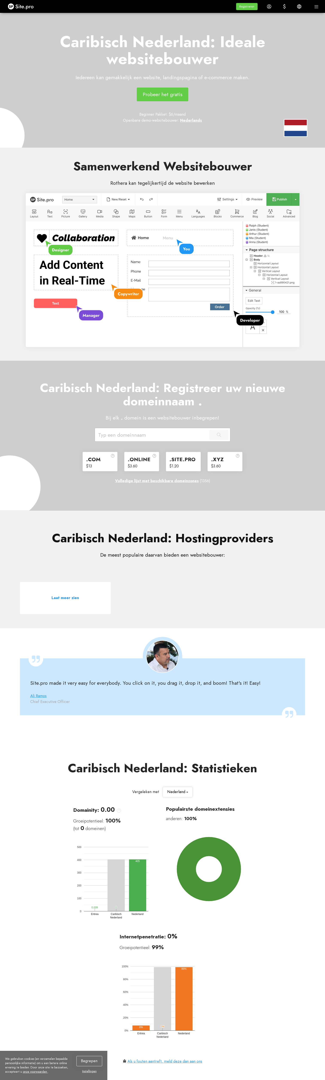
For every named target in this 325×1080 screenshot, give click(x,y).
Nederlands (191, 120)
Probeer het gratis (162, 94)
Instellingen (89, 1071)
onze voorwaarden (35, 1071)
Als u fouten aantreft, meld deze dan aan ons (165, 1061)
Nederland (177, 792)
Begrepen (89, 1061)
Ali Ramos (38, 696)
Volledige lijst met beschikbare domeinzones (157, 481)
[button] (247, 6)
